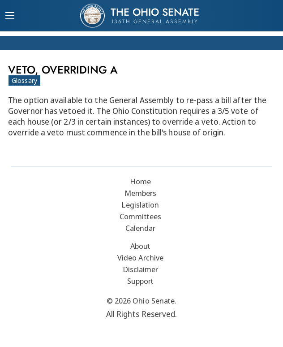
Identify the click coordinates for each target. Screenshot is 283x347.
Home (140, 181)
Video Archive (140, 257)
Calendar (140, 228)
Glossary (24, 80)
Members (140, 193)
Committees (140, 216)
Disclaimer (141, 269)
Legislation (140, 205)
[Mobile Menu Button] (9, 16)
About (140, 246)
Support (140, 281)
